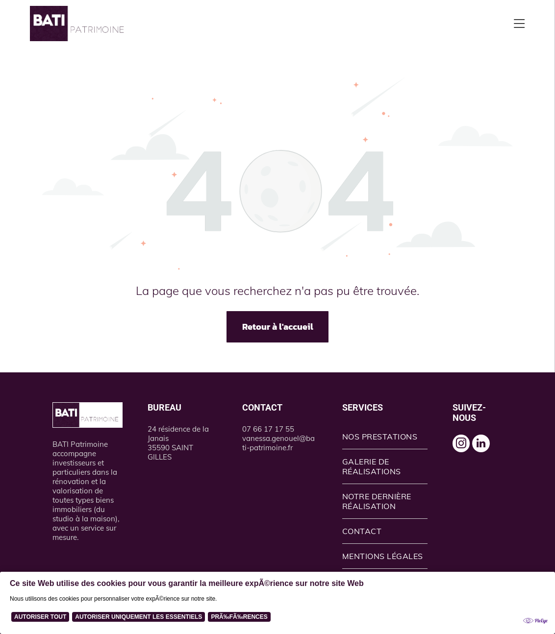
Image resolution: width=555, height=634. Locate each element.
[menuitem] (385, 436)
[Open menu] (519, 23)
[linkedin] (487, 447)
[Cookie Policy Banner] (277, 603)
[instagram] (463, 447)
